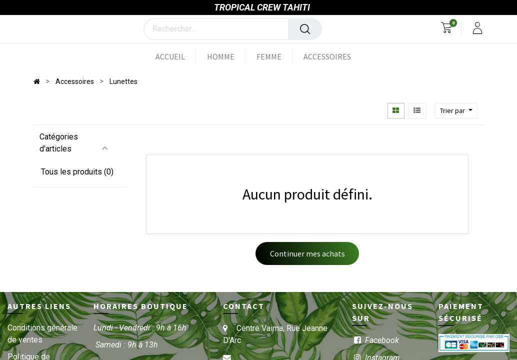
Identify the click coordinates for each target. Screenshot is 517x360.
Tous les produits (71, 172)
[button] (456, 111)
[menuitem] (176, 57)
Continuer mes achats (307, 254)
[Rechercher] (305, 30)
